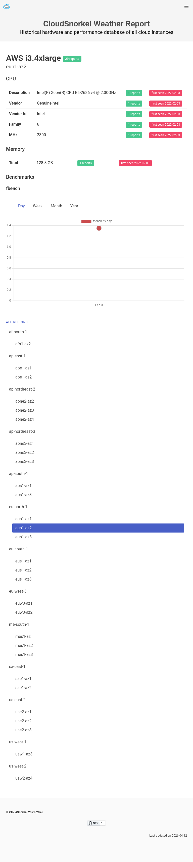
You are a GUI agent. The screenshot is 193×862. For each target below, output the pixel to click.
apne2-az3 (24, 410)
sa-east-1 (17, 666)
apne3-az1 (24, 443)
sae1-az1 (23, 678)
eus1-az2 (23, 570)
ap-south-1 (18, 473)
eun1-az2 (23, 527)
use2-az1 (23, 711)
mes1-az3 (24, 654)
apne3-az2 (24, 452)
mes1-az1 (24, 636)
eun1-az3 (23, 537)
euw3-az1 (23, 603)
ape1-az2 (23, 377)
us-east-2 (17, 699)
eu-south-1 (18, 549)
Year (74, 206)
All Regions (17, 322)
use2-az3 (23, 730)
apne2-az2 (24, 401)
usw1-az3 (23, 754)
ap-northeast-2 (22, 389)
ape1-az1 (23, 368)
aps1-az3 (23, 494)
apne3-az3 (24, 461)
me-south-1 (19, 624)
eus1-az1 (23, 561)
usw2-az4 (23, 778)
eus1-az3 (23, 579)
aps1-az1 (23, 485)
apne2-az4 (24, 419)
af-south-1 (18, 331)
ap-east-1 (17, 356)
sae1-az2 (23, 687)
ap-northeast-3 (22, 431)
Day (21, 206)
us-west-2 (17, 766)
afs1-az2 (23, 344)
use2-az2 (23, 721)
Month (56, 206)
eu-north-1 (18, 506)
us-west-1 (17, 742)
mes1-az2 (24, 645)
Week (38, 206)
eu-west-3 (17, 591)
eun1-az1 (23, 518)
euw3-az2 (23, 612)
